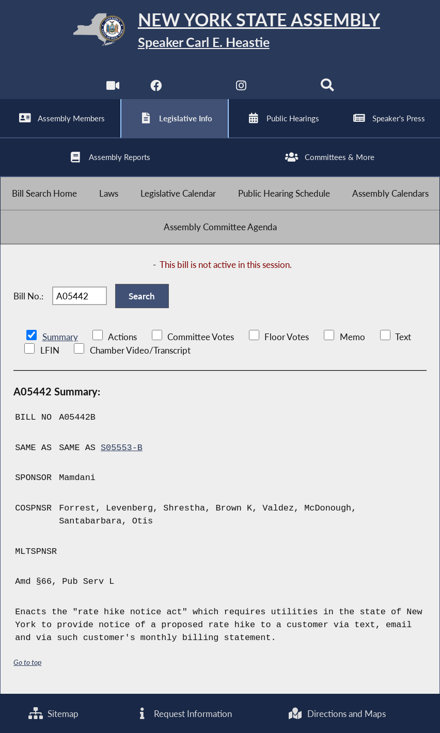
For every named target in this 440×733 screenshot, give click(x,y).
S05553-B (122, 448)
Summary (60, 336)
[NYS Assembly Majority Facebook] (155, 87)
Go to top (27, 662)
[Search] (327, 87)
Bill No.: (28, 296)
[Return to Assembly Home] (220, 31)
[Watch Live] (112, 87)
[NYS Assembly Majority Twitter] (198, 87)
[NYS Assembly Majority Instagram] (241, 87)
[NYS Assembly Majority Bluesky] (284, 87)
